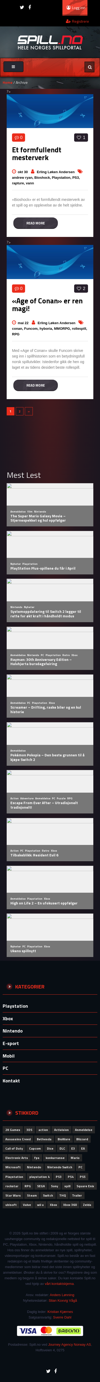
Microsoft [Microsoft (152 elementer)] (13, 1167)
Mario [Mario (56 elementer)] (75, 1157)
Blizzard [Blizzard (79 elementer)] (82, 1139)
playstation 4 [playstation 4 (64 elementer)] (39, 1176)
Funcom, (32, 329)
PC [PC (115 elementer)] (80, 1167)
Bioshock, (43, 178)
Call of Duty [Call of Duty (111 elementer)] (14, 1148)
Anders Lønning (62, 1295)
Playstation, (62, 178)
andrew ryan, (23, 178)
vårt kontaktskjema (59, 1284)
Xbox (8, 1018)
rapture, (19, 183)
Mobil (9, 1055)
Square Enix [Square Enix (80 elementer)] (85, 1186)
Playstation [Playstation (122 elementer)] (14, 1176)
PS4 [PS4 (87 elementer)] (71, 1176)
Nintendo (13, 1030)
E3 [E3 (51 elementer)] (73, 1148)
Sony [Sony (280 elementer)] (54, 1186)
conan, (18, 329)
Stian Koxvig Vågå (63, 1300)
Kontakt (11, 1080)
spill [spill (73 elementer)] (67, 1186)
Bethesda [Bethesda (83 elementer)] (44, 1139)
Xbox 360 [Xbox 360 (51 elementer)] (70, 1204)
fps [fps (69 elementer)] (36, 1157)
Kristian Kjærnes (60, 1312)
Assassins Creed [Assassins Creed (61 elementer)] (18, 1139)
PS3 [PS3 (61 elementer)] (59, 1176)
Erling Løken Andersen (56, 172)
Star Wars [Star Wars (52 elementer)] (13, 1195)
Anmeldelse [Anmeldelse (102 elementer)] (83, 1129)
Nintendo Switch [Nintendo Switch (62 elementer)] (59, 1167)
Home (8, 82)
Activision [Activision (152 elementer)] (61, 1129)
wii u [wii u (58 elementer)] (40, 1204)
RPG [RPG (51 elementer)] (28, 1186)
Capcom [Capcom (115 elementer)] (35, 1148)
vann (30, 183)
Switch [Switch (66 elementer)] (48, 1195)
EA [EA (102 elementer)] (83, 1148)
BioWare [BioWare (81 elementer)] (64, 1139)
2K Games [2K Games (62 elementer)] (12, 1129)
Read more (35, 223)
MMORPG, (63, 329)
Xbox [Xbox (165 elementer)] (53, 1204)
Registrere (77, 21)
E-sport (11, 1043)
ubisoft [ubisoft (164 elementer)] (11, 1204)
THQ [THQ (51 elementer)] (62, 1195)
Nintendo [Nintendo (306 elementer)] (34, 1167)
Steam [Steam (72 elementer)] (32, 1195)
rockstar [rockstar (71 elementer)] (11, 1186)
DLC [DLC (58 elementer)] (62, 1148)
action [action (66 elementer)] (43, 1129)
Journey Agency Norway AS (69, 1345)
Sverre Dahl (62, 1317)
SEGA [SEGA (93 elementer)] (41, 1186)
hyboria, (46, 329)
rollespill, (79, 329)
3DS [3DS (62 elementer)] (29, 1129)
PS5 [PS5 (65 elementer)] (83, 1176)
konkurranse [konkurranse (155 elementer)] (55, 1157)
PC (5, 1068)
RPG (15, 334)
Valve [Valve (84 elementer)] (27, 1204)
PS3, (76, 178)
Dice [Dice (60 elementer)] (50, 1148)
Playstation (15, 1006)
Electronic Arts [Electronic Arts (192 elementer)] (16, 1157)
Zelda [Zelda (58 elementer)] (87, 1204)
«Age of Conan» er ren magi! (47, 304)
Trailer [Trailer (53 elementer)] (77, 1195)
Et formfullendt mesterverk (36, 153)
